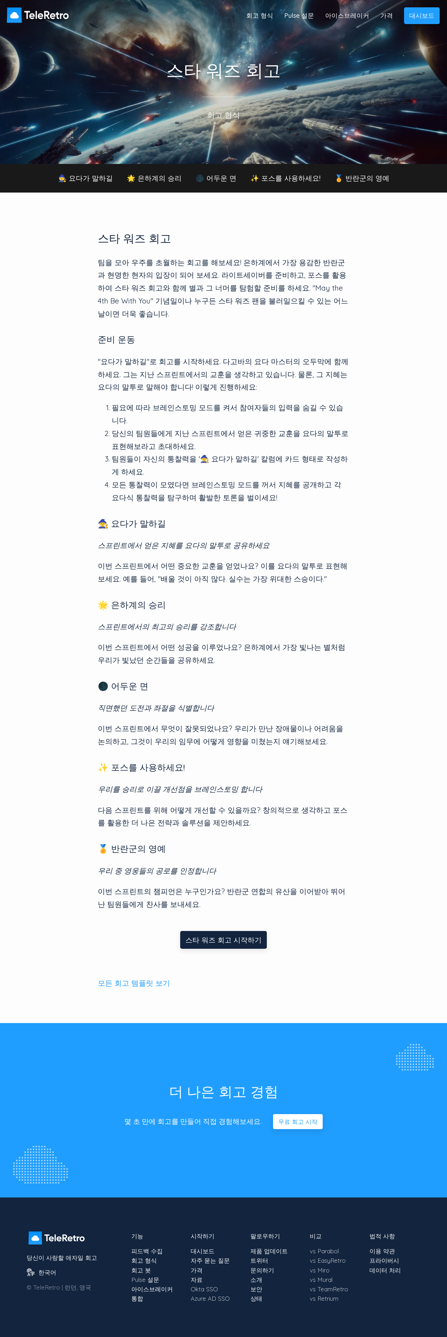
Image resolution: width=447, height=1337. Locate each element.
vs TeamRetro (329, 1289)
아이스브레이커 (347, 16)
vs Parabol (324, 1251)
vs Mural (321, 1279)
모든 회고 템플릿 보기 (134, 982)
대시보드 (421, 16)
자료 (197, 1279)
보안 (256, 1289)
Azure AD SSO (210, 1298)
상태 (256, 1298)
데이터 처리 (385, 1270)
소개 (256, 1279)
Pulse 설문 (299, 16)
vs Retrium (324, 1298)
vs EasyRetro (328, 1260)
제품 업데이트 (269, 1251)
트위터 (259, 1260)
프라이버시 (384, 1260)
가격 (386, 16)
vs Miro (320, 1270)
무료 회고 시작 (297, 1121)
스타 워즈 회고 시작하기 (223, 940)
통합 (137, 1298)
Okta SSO (204, 1289)
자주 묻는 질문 (210, 1260)
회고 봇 (141, 1270)
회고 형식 (259, 16)
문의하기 (262, 1270)
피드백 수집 (147, 1251)
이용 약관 (382, 1251)
